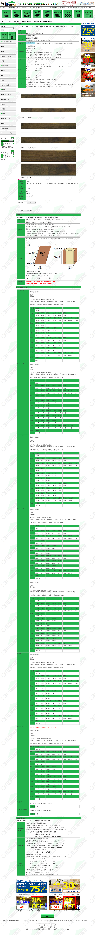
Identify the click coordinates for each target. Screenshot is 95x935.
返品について (65, 7)
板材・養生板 (5, 94)
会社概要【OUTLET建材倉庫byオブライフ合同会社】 (14, 7)
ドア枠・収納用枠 (6, 56)
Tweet (30, 208)
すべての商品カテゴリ (7, 42)
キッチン (4, 70)
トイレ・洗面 (5, 85)
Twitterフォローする (7, 133)
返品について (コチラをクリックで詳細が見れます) (40, 59)
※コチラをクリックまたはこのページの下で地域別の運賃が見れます (49, 43)
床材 (3, 61)
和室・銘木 (5, 118)
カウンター (5, 75)
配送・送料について (55, 7)
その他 (3, 113)
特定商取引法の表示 (35, 7)
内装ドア (4, 46)
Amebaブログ (5, 123)
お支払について (45, 7)
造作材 (3, 89)
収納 (3, 51)
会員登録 (80, 7)
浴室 (3, 80)
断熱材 (3, 104)
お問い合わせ (73, 7)
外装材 (3, 109)
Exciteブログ (5, 128)
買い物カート (87, 7)
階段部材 (4, 99)
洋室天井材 (5, 66)
